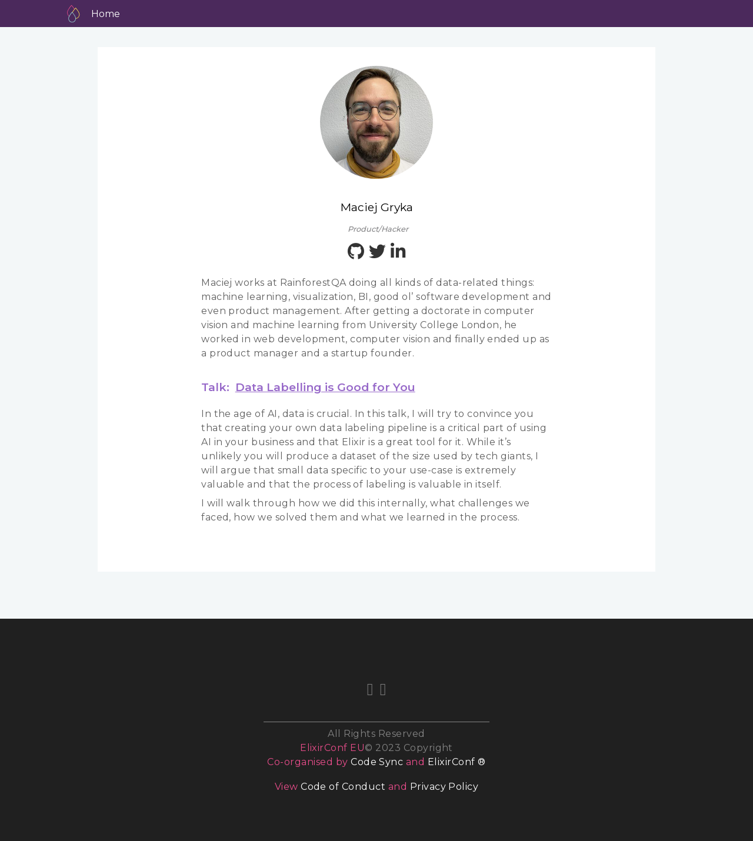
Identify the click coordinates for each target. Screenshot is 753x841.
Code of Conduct (343, 786)
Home (105, 13)
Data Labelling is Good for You (325, 387)
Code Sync (377, 761)
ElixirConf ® (457, 761)
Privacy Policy (444, 786)
